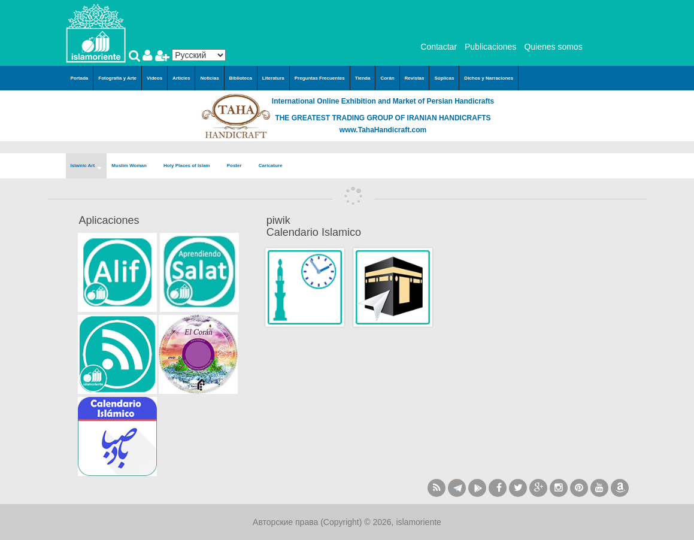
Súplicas (444, 78)
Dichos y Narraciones (488, 78)
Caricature (271, 165)
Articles (181, 78)
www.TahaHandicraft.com (383, 130)
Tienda (363, 78)
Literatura (273, 78)
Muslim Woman (132, 166)
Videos (154, 78)
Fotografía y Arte (117, 78)
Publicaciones (490, 46)
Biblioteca (240, 78)
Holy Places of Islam (190, 166)
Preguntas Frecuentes (320, 78)
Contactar (438, 46)
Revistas (415, 78)
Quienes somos (553, 46)
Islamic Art (86, 166)
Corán (387, 78)
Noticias (209, 78)
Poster (238, 166)
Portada (80, 78)
